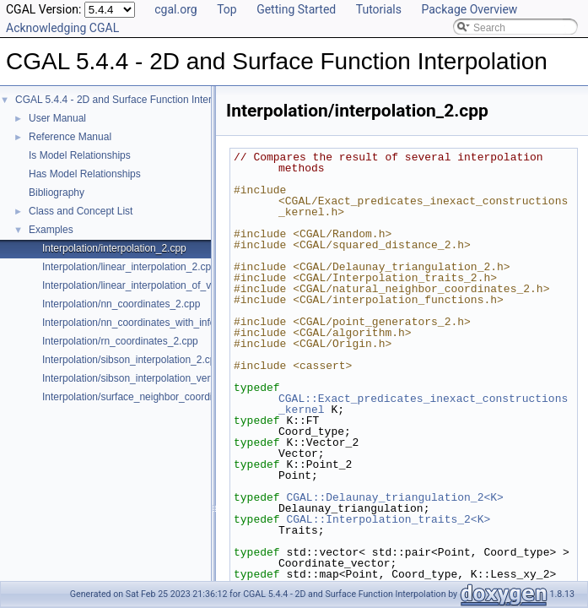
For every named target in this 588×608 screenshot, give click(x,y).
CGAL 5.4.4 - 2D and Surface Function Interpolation (131, 100)
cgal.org (175, 9)
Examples (51, 230)
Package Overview (469, 9)
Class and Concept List (80, 211)
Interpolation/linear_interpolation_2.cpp (129, 267)
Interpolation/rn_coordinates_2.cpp (120, 341)
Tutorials (379, 9)
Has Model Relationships (85, 174)
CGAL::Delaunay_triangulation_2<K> (394, 497)
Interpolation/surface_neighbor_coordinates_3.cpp (154, 397)
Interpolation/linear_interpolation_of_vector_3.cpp (153, 285)
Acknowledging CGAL (62, 28)
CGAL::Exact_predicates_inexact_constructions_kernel (423, 404)
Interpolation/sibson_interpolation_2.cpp (131, 360)
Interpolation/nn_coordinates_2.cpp (121, 304)
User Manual (57, 118)
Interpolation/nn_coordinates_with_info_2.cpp (144, 322)
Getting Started (296, 9)
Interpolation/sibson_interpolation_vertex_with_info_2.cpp (171, 378)
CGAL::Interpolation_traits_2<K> (388, 519)
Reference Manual (70, 137)
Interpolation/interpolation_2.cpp (114, 248)
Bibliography (56, 192)
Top (227, 9)
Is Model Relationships (80, 155)
